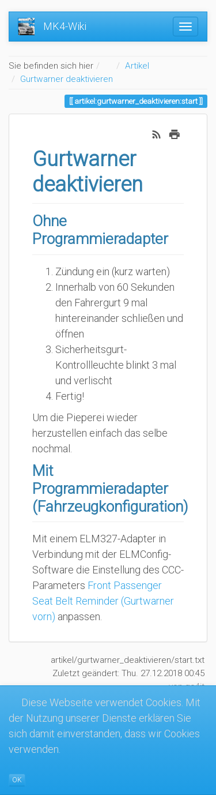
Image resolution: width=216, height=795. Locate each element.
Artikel (137, 66)
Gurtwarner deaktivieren (66, 79)
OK (17, 780)
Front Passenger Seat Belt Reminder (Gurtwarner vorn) (103, 600)
